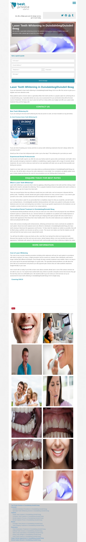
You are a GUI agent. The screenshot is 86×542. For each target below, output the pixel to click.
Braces (13, 521)
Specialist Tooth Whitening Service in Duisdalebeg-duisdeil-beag (31, 511)
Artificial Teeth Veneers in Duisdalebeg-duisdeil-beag (27, 531)
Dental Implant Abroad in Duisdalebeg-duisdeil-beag (26, 540)
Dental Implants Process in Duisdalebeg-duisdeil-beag (28, 518)
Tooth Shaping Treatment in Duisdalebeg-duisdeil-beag (28, 525)
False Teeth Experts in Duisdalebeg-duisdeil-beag (27, 536)
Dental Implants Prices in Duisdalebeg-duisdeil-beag (27, 520)
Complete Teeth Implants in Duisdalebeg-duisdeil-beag (28, 516)
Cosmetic (14, 507)
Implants (13, 512)
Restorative (14, 527)
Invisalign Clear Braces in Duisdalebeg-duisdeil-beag (28, 523)
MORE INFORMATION (42, 245)
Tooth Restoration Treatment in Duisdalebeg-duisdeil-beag (29, 529)
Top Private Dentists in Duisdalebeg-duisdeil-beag (25, 505)
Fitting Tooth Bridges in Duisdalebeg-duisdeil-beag (27, 534)
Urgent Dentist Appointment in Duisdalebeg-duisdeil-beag (27, 538)
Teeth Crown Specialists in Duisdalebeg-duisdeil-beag (28, 532)
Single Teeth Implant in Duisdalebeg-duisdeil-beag (27, 514)
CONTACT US (43, 107)
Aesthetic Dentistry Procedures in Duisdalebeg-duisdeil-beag (30, 509)
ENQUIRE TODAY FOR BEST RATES (43, 178)
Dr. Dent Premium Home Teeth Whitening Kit (23, 117)
